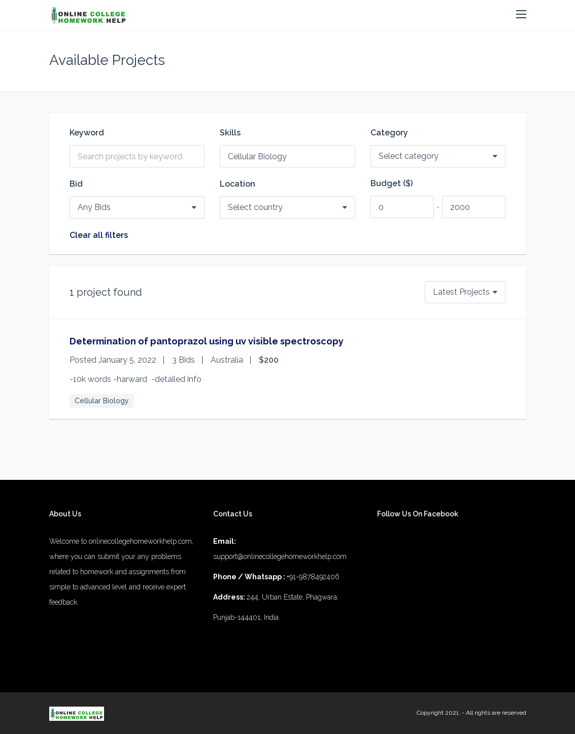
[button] (521, 14)
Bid (76, 184)
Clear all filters (99, 235)
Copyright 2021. (438, 712)
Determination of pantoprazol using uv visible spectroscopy (207, 341)
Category (389, 133)
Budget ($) (391, 184)
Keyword (87, 133)
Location (237, 184)
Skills (230, 133)
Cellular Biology (102, 401)
